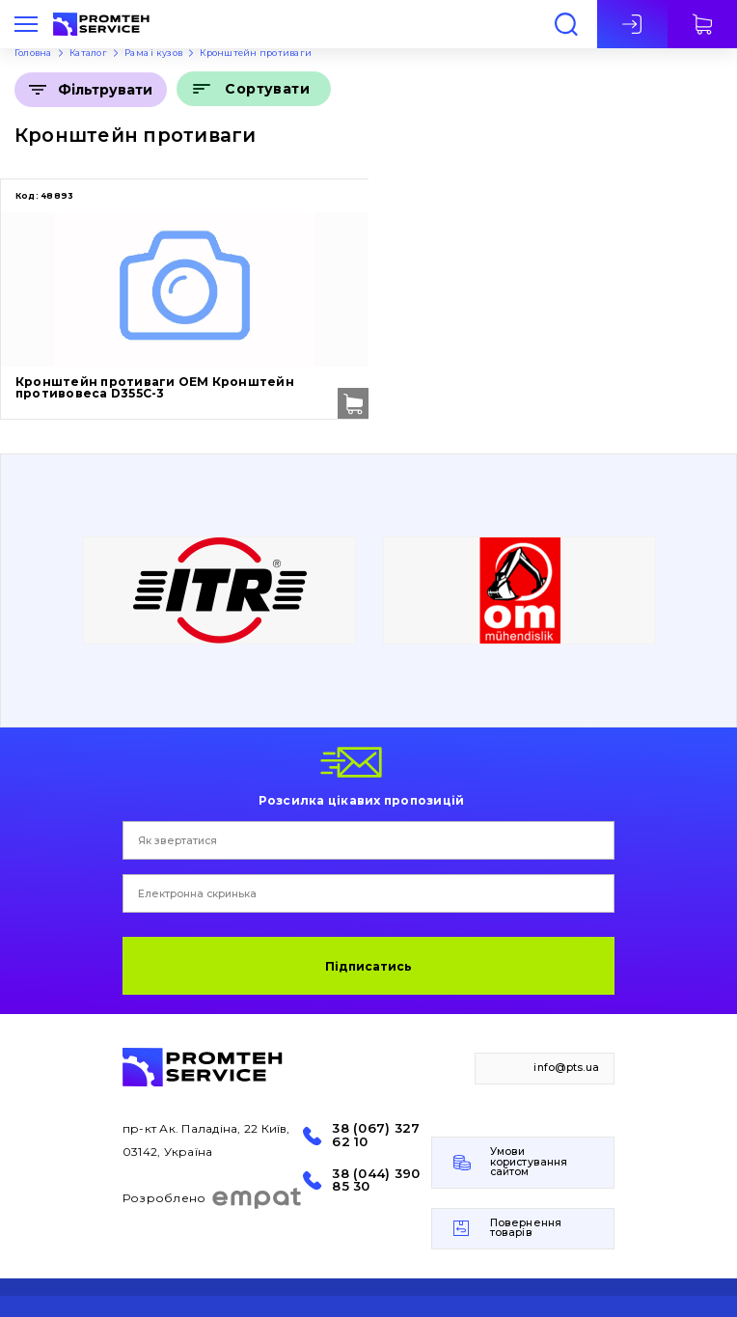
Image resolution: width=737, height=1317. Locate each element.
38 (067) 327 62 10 (376, 1134)
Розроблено (213, 1198)
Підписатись (368, 966)
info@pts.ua (566, 1067)
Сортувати (267, 88)
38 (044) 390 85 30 (376, 1180)
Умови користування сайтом (528, 1161)
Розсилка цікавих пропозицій (361, 800)
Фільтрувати (105, 89)
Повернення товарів (525, 1228)
